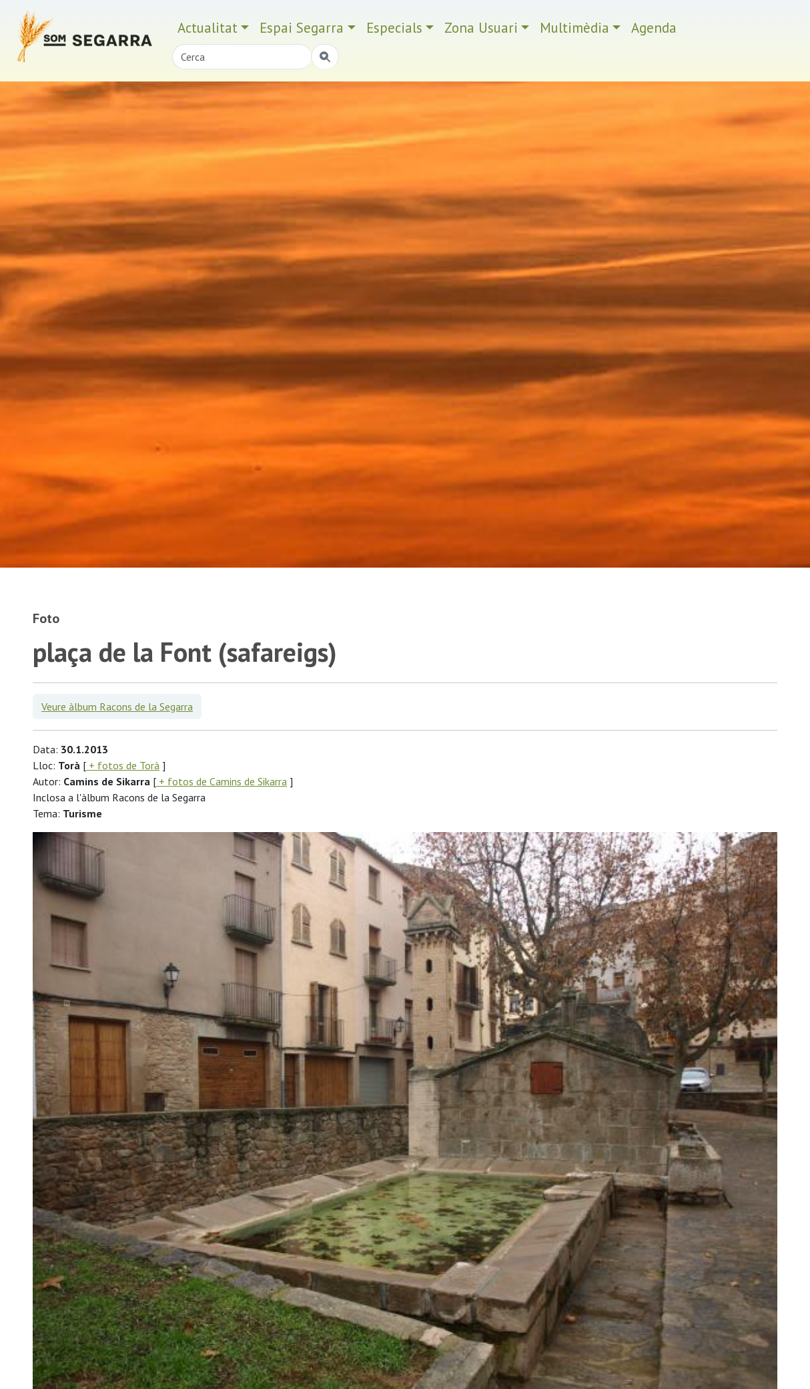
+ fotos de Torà (122, 765)
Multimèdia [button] (574, 28)
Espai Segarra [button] (302, 28)
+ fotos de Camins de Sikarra (221, 781)
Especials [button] (394, 28)
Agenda (654, 28)
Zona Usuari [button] (481, 28)
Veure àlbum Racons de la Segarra (117, 706)
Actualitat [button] (207, 28)
